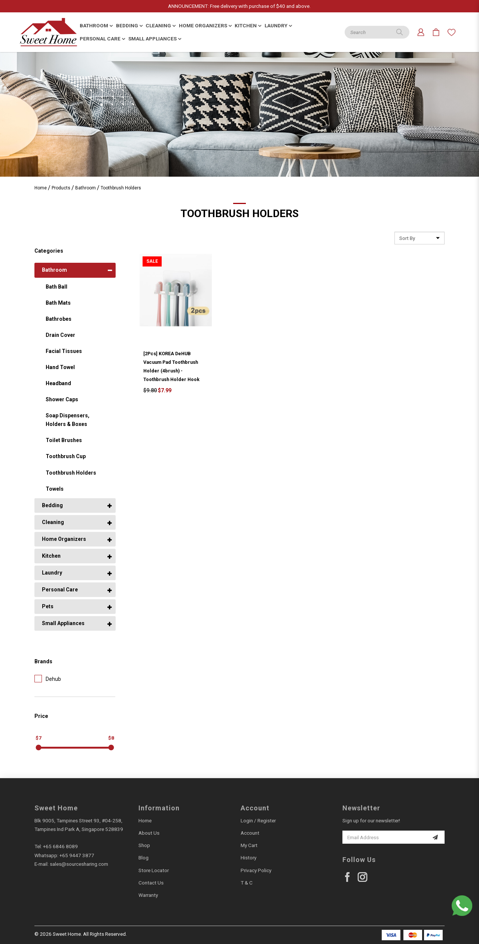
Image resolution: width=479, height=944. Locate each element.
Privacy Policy (256, 870)
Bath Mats (58, 303)
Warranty (148, 895)
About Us (148, 833)
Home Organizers (64, 539)
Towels (55, 489)
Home (40, 188)
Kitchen (51, 556)
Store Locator (153, 870)
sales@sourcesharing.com (79, 864)
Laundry (52, 573)
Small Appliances (63, 623)
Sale (152, 261)
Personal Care (60, 590)
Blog (143, 858)
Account (250, 833)
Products (61, 188)
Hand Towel (60, 367)
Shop (144, 845)
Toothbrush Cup (66, 456)
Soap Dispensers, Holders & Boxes (67, 419)
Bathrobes (58, 319)
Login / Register (258, 820)
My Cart (249, 845)
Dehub (47, 678)
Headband (58, 383)
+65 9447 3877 (77, 855)
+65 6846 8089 (60, 846)
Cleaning (53, 522)
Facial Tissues (64, 351)
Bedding (52, 505)
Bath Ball (56, 287)
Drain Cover (60, 335)
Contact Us (151, 883)
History (248, 858)
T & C (247, 883)
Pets (48, 606)
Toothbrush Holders (121, 188)
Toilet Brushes (64, 440)
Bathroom (85, 188)
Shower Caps (62, 399)
